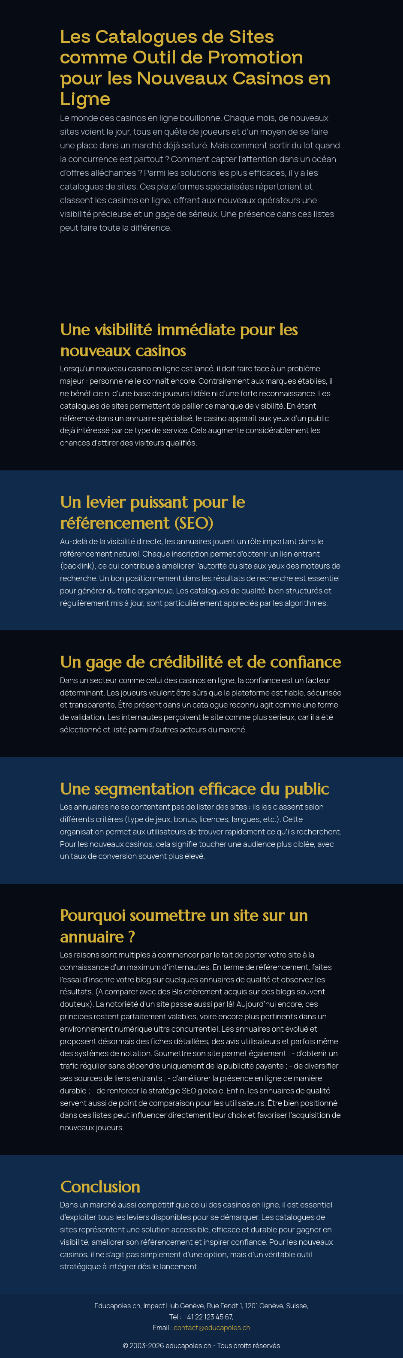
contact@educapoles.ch (212, 1327)
